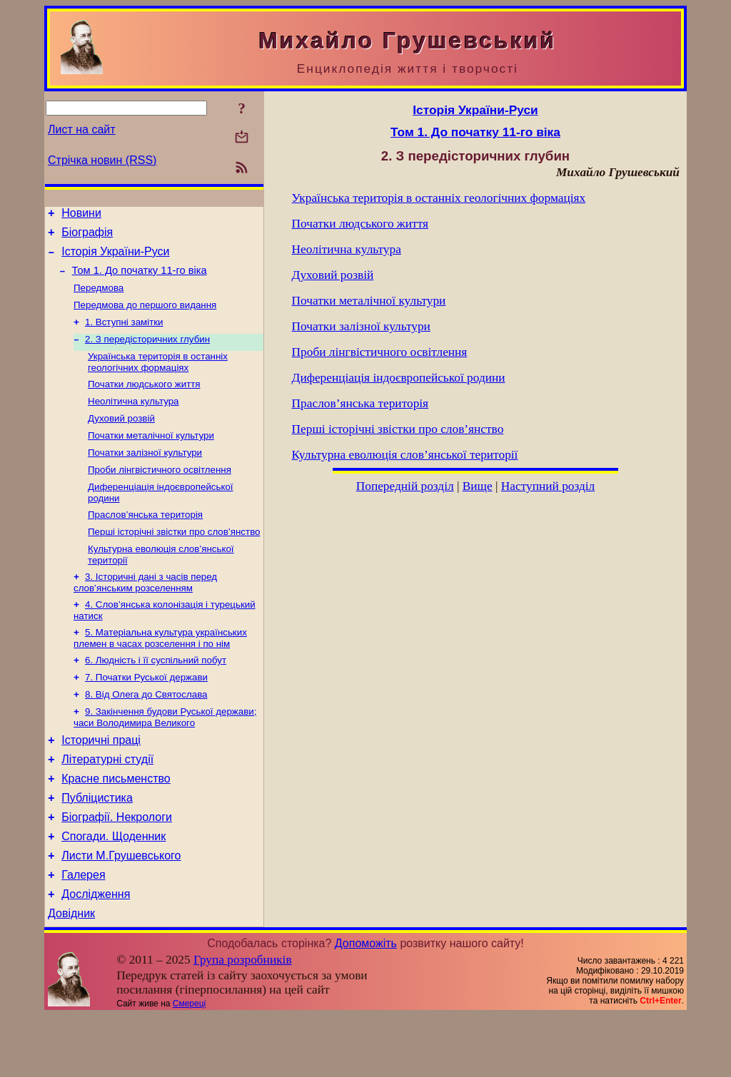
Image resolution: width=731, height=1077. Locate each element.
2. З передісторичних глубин (147, 353)
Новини (81, 215)
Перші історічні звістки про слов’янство (174, 560)
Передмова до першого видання (145, 316)
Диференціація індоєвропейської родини (398, 377)
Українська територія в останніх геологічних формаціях (158, 378)
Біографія (87, 236)
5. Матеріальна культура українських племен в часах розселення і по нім (160, 672)
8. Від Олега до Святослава (146, 733)
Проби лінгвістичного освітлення (159, 494)
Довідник (71, 975)
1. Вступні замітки (124, 335)
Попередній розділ (405, 486)
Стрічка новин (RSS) (102, 160)
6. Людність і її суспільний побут (155, 695)
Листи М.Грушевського (121, 910)
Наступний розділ (548, 486)
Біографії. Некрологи (116, 868)
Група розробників (242, 1021)
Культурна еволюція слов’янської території (405, 454)
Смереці (189, 1065)
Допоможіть (366, 1005)
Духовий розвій (121, 438)
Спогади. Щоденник (113, 889)
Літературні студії (107, 803)
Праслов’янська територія (145, 541)
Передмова (98, 297)
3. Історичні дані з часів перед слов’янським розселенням (145, 614)
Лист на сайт (82, 129)
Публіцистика (97, 846)
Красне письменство (116, 825)
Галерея (83, 932)
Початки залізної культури (145, 475)
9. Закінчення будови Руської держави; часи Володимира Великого (165, 757)
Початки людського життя (144, 401)
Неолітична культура (133, 419)
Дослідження (95, 953)
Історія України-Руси (115, 258)
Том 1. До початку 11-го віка (139, 279)
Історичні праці (101, 782)
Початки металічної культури (151, 456)
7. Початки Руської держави (146, 714)
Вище (478, 486)
